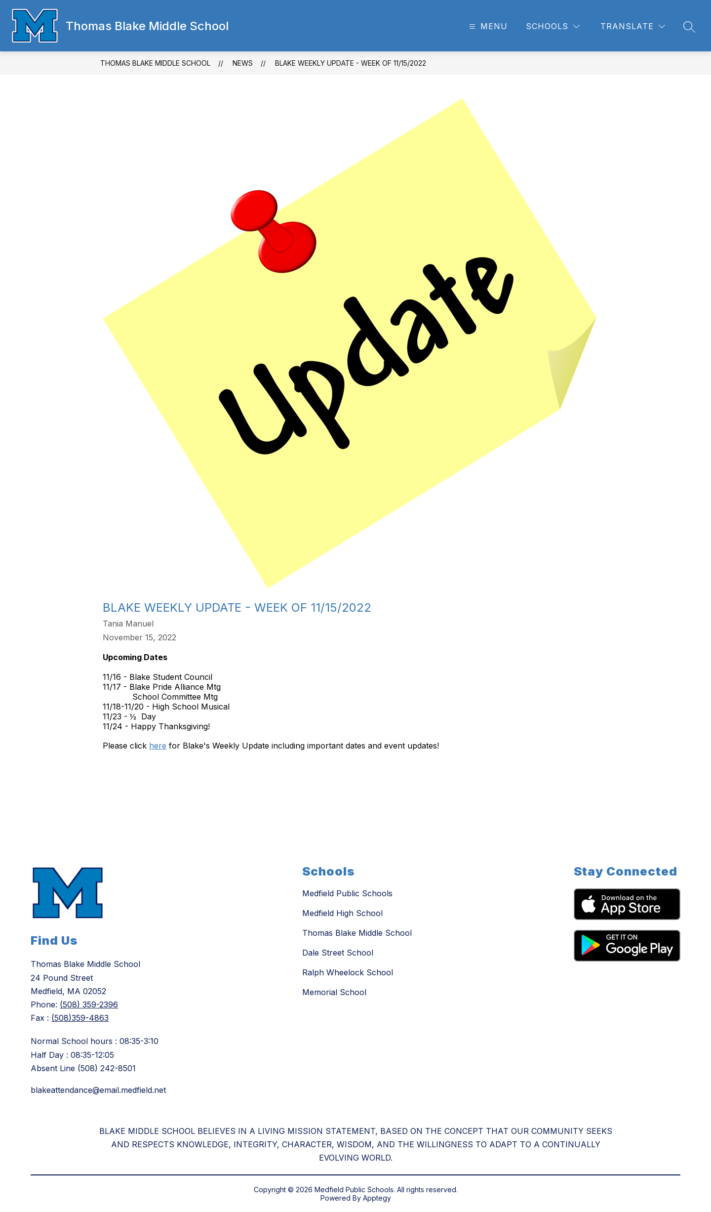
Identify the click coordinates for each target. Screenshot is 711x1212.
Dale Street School (337, 953)
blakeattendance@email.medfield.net (98, 1090)
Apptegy (377, 1198)
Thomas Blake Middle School (155, 63)
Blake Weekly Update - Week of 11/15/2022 (350, 63)
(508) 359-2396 (89, 1004)
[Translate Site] (633, 26)
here (157, 746)
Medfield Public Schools (347, 893)
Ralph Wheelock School (347, 972)
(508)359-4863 (80, 1018)
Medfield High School (342, 913)
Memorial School (334, 992)
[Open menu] (487, 26)
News (243, 63)
